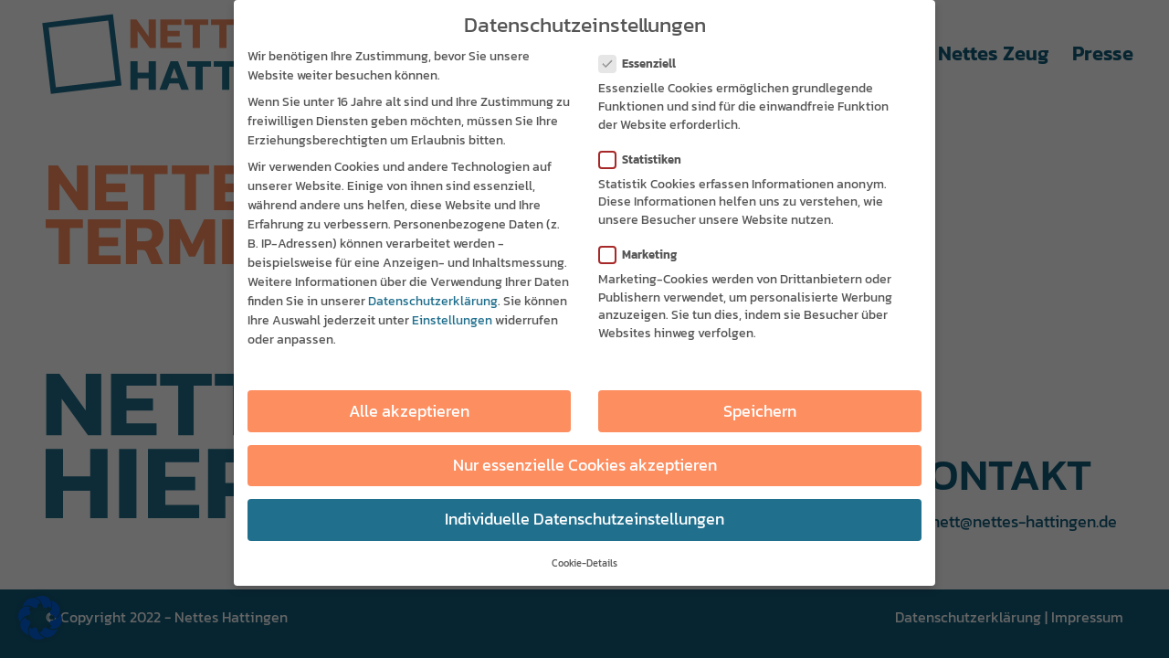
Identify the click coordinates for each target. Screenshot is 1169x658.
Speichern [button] (759, 410)
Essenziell (644, 62)
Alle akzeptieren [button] (409, 410)
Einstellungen (452, 319)
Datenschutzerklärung (433, 300)
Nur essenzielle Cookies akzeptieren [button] (585, 464)
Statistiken (647, 158)
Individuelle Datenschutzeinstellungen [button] (584, 518)
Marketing (645, 253)
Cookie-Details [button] (584, 562)
